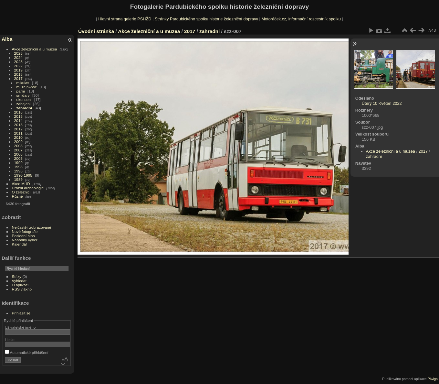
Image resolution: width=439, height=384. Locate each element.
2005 (18, 158)
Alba (7, 39)
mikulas (22, 83)
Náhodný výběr (24, 240)
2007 (18, 150)
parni (20, 91)
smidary (23, 95)
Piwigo (433, 379)
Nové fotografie (25, 231)
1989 (18, 179)
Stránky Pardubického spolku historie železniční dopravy (206, 18)
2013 (18, 125)
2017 (18, 78)
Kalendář (19, 244)
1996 (18, 171)
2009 (18, 141)
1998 (18, 167)
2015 (18, 116)
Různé (17, 196)
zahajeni (23, 104)
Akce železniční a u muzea (34, 49)
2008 (18, 146)
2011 (18, 133)
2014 (18, 120)
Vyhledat (19, 281)
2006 (18, 154)
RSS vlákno (22, 289)
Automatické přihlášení (26, 352)
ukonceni (24, 99)
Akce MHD (21, 183)
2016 (18, 112)
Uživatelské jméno (20, 327)
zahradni (24, 108)
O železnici (21, 192)
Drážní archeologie (28, 188)
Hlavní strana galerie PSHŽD (124, 18)
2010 (18, 137)
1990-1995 (23, 175)
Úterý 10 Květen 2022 (382, 103)
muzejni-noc (26, 87)
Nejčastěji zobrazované (31, 227)
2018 (18, 74)
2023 (18, 62)
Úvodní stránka (96, 31)
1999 (18, 162)
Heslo (10, 339)
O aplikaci (20, 285)
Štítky (16, 276)
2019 (18, 70)
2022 (18, 66)
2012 (18, 129)
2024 (18, 57)
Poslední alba (23, 236)
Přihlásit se (21, 313)
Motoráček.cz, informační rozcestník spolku (300, 18)
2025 (18, 53)
